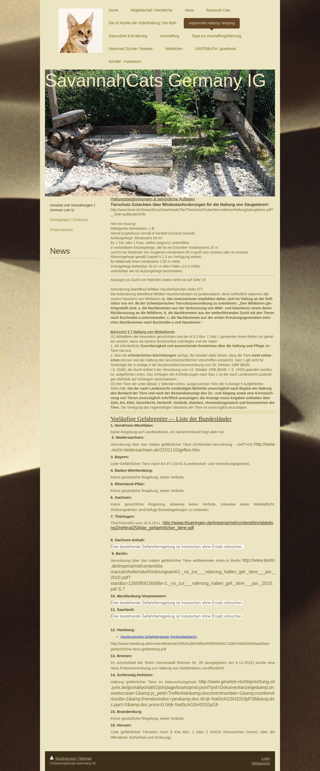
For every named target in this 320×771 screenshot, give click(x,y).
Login (266, 758)
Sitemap (85, 758)
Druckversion (63, 758)
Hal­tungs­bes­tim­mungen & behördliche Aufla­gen (152, 199)
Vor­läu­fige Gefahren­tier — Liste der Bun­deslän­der (171, 418)
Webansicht (261, 763)
